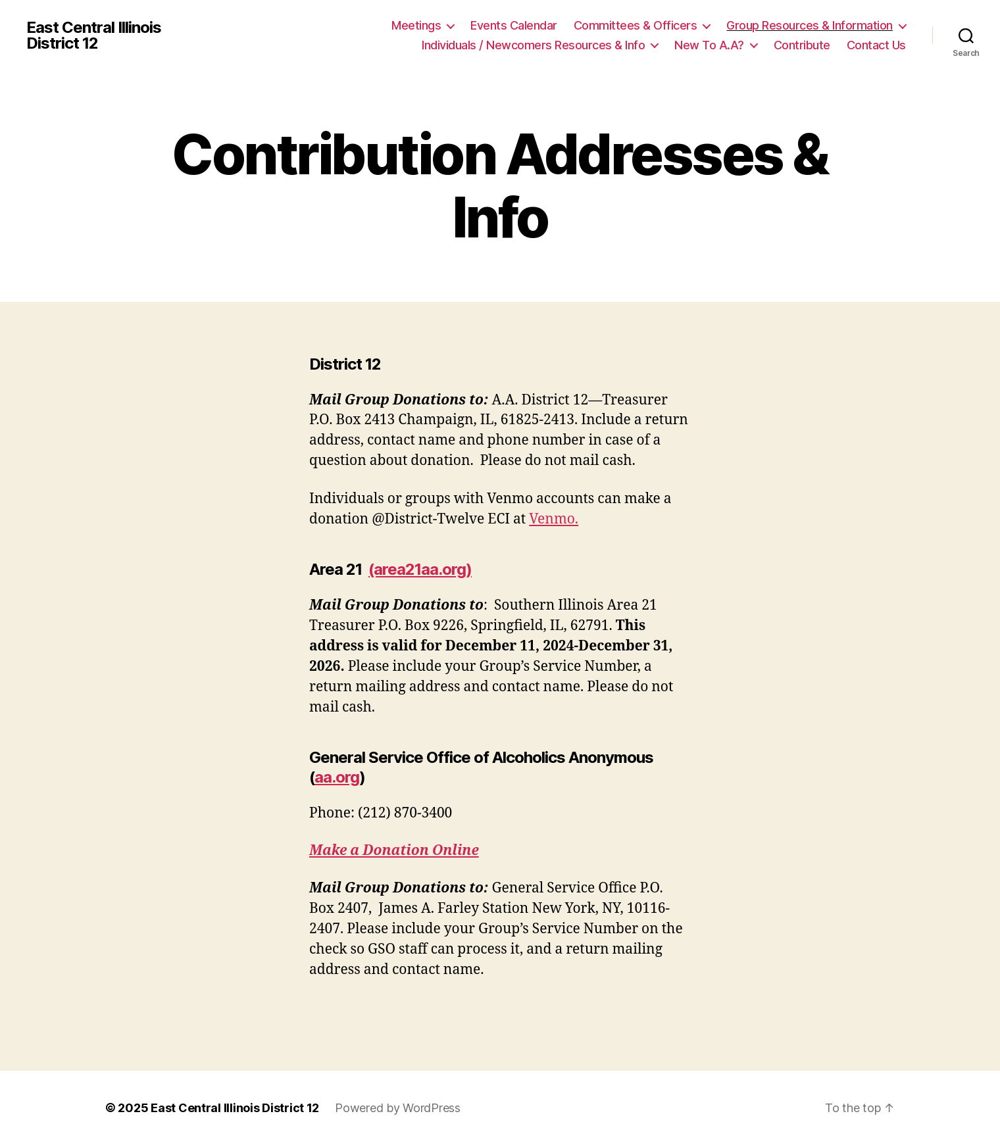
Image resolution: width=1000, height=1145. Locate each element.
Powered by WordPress (398, 1108)
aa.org (336, 777)
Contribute (802, 45)
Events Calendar (513, 25)
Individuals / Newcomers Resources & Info (533, 45)
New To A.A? (709, 45)
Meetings (416, 25)
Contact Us (876, 45)
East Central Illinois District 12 (93, 35)
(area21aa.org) (420, 569)
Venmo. (553, 519)
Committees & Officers (635, 25)
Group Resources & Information (809, 25)
